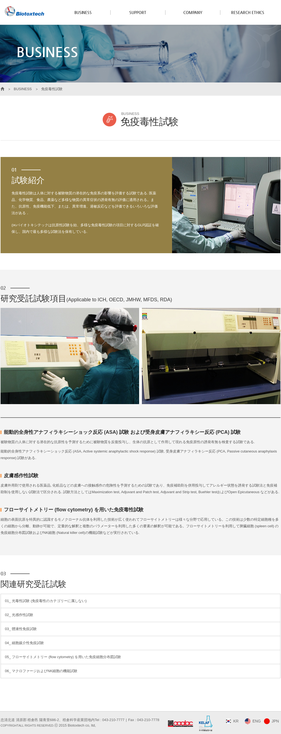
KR (235, 721)
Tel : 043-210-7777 (109, 720)
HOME (2, 89)
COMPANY (192, 12)
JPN (275, 721)
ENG (256, 721)
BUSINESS (83, 12)
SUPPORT (137, 12)
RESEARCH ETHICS (247, 12)
